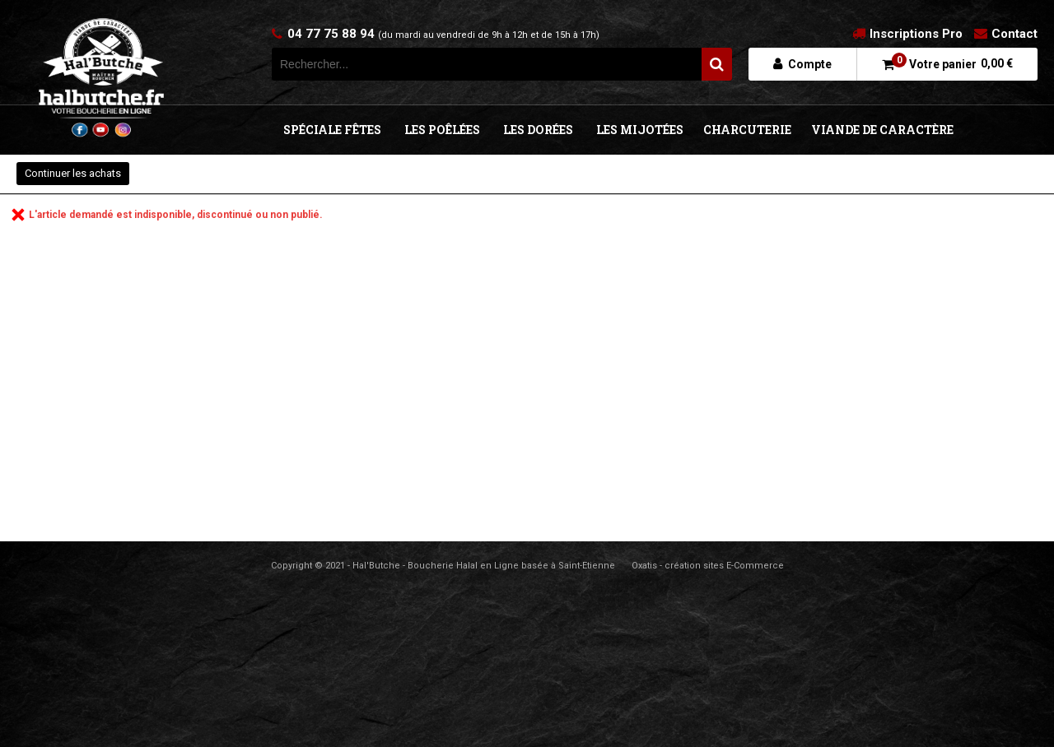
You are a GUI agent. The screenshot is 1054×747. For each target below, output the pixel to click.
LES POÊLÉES (442, 129)
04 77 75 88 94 (443, 33)
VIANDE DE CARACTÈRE (882, 129)
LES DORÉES (538, 129)
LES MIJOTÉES (639, 129)
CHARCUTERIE (747, 129)
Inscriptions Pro (916, 33)
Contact (1014, 33)
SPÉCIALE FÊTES (332, 129)
